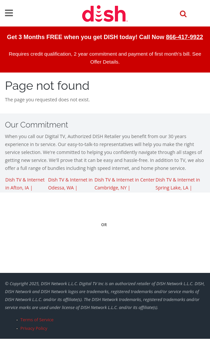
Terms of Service (37, 320)
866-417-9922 (184, 37)
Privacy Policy (34, 328)
